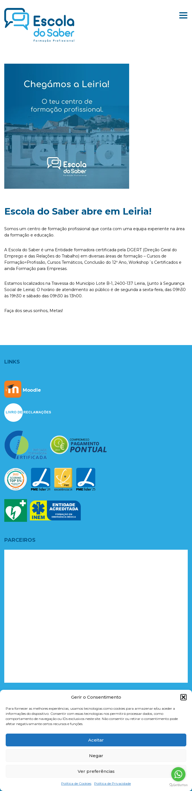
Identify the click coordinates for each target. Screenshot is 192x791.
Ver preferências (96, 771)
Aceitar (96, 740)
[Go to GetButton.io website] (178, 785)
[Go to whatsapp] (178, 774)
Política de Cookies (76, 783)
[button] (183, 697)
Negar (96, 755)
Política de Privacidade (112, 783)
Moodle (22, 390)
